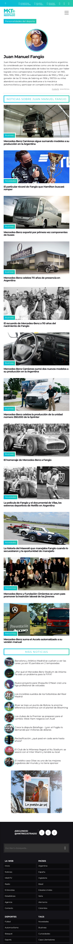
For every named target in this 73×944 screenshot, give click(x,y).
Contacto (9, 908)
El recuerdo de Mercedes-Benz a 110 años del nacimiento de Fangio (30, 324)
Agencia (8, 902)
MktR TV (8, 878)
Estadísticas (10, 896)
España (41, 872)
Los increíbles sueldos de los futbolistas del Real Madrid (40, 695)
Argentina (42, 866)
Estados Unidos (45, 890)
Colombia (42, 908)
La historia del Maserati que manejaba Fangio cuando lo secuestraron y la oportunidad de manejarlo (36, 549)
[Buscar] (5, 3)
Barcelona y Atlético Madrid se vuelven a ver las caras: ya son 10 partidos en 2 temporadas (40, 662)
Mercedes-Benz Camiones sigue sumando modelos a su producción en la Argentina (36, 142)
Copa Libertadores (46, 940)
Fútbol (8, 921)
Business (42, 927)
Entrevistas (10, 890)
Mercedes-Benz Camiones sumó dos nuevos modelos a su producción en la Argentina (36, 370)
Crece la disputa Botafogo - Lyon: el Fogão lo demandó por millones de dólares (39, 728)
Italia (40, 896)
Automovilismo (12, 927)
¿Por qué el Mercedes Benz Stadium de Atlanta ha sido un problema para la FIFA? (40, 673)
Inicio (7, 866)
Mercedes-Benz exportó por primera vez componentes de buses (35, 233)
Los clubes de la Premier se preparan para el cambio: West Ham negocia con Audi (39, 717)
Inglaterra (42, 878)
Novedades (43, 921)
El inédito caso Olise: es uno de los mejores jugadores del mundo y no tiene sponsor (38, 762)
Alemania (42, 902)
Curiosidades (44, 934)
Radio (7, 884)
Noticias (8, 872)
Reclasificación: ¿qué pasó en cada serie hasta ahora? (39, 739)
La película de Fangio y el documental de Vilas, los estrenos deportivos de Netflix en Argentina (32, 504)
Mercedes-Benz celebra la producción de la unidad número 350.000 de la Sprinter (33, 416)
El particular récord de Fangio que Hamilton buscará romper (34, 188)
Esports (8, 940)
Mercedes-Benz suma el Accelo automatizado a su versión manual (33, 640)
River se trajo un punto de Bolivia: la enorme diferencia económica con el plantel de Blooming (41, 706)
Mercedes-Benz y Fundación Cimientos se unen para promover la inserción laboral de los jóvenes (34, 595)
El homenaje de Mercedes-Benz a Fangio (27, 459)
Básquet (8, 934)
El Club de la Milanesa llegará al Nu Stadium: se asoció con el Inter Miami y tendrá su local (40, 751)
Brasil (40, 884)
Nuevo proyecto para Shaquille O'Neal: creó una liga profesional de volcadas (40, 684)
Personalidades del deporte (20, 21)
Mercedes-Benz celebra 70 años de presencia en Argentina (32, 279)
